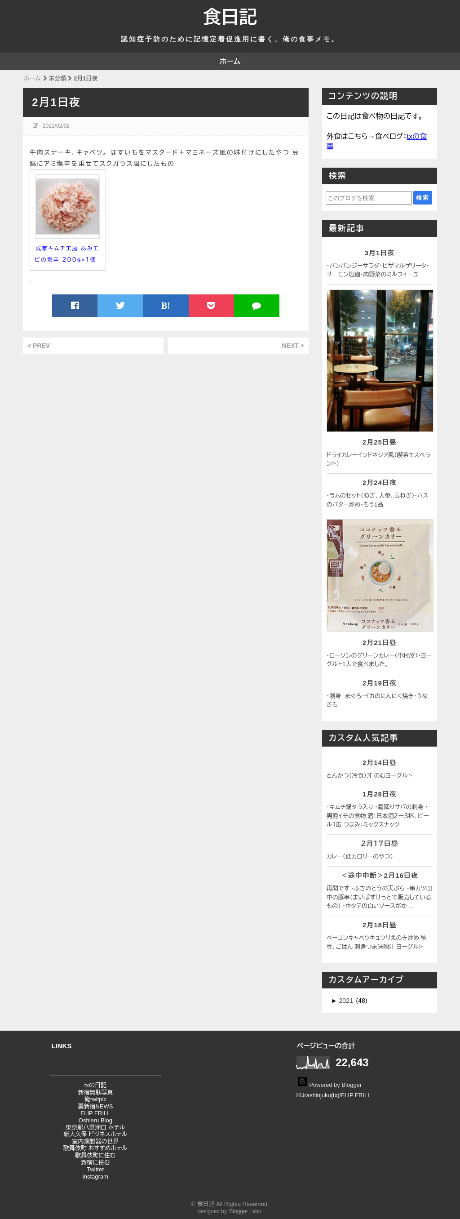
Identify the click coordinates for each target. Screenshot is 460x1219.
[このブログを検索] (369, 198)
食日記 (230, 17)
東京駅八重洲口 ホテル (95, 1127)
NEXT (293, 345)
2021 (347, 1000)
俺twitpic (95, 1099)
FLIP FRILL (95, 1113)
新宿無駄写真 (95, 1092)
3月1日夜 (379, 253)
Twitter (95, 1169)
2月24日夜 (380, 482)
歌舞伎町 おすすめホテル (95, 1148)
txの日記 (95, 1085)
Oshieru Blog (95, 1120)
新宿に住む (95, 1162)
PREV (38, 345)
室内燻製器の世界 (95, 1141)
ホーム (230, 61)
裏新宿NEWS (95, 1106)
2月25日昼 (380, 442)
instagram (95, 1176)
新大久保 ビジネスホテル (95, 1134)
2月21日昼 (380, 642)
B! (165, 306)
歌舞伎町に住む (95, 1155)
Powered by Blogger (329, 1084)
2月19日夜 (380, 683)
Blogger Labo (245, 1211)
